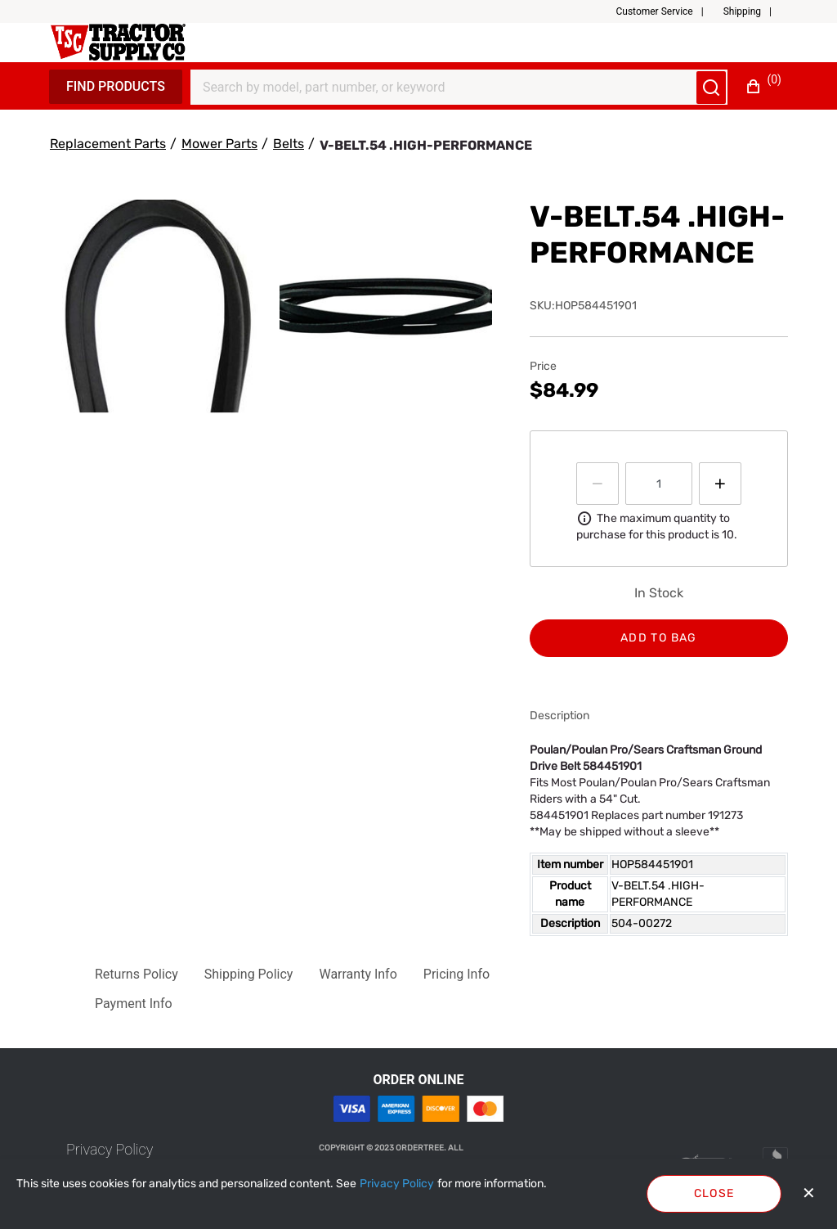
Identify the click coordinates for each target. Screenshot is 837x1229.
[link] (109, 1149)
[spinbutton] (658, 483)
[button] (665, 11)
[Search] (449, 88)
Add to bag (658, 638)
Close (714, 1193)
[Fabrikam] (118, 42)
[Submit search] (711, 87)
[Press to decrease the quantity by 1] (597, 483)
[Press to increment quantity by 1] (720, 483)
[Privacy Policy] (397, 1184)
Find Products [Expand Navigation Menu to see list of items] (115, 86)
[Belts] (288, 144)
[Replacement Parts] (108, 144)
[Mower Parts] (219, 144)
